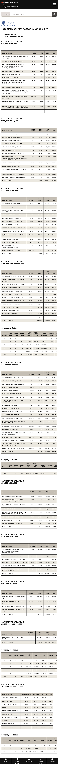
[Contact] (6, 760)
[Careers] (52, 760)
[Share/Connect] (17, 761)
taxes (8, 23)
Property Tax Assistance (8, 25)
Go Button (54, 14)
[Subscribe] (29, 760)
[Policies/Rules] (40, 761)
